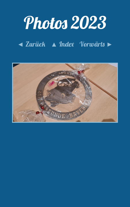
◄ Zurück (31, 44)
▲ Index (62, 44)
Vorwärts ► (96, 44)
